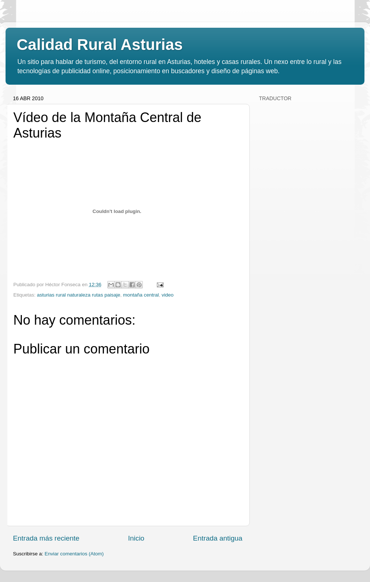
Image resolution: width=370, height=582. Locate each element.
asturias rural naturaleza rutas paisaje (78, 295)
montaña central (141, 295)
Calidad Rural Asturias (100, 44)
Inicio (136, 538)
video (168, 295)
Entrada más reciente (46, 538)
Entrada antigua (217, 538)
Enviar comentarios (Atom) (74, 553)
